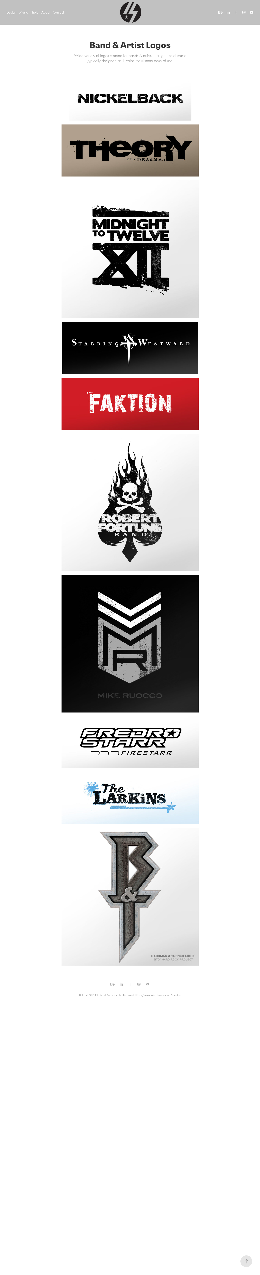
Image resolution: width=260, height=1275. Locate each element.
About (45, 12)
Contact (58, 12)
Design (11, 12)
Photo (34, 12)
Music (23, 12)
